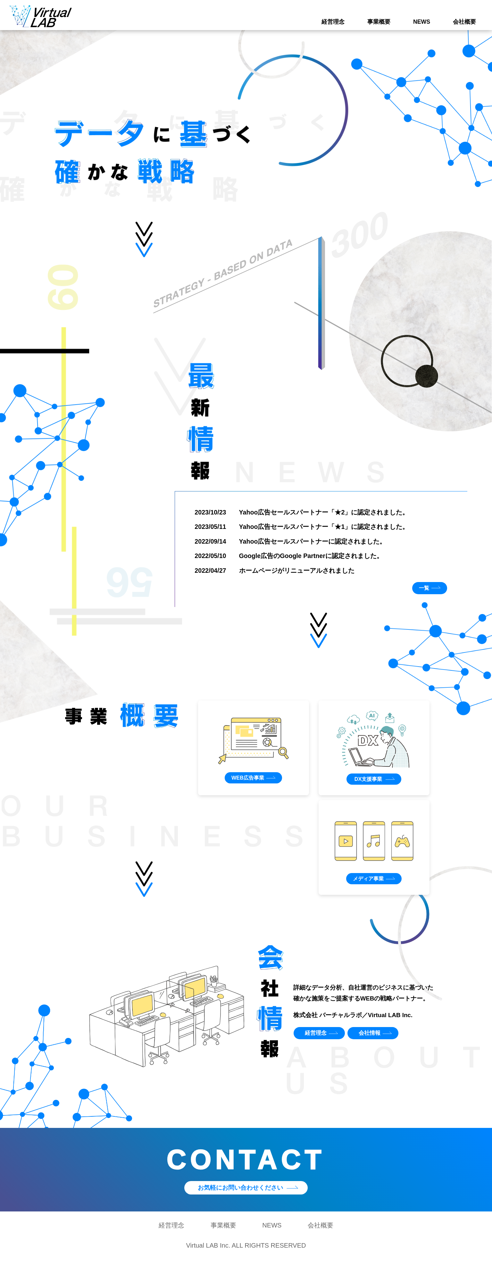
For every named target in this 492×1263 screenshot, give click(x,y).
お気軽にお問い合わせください (239, 1190)
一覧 (422, 589)
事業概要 (378, 22)
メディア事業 (367, 881)
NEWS (421, 22)
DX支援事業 (368, 781)
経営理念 (333, 22)
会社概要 (464, 22)
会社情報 (373, 1036)
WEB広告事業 (247, 779)
